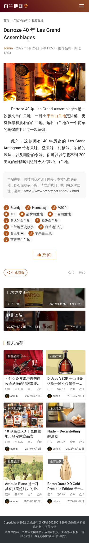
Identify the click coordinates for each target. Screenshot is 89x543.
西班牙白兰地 (20, 240)
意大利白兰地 (20, 220)
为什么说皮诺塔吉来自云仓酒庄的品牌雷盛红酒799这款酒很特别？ (22, 381)
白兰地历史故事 (22, 227)
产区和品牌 (15, 408)
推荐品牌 (64, 48)
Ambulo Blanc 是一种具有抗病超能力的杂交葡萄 (22, 486)
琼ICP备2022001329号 (53, 522)
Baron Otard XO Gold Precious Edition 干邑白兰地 (64, 486)
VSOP (62, 208)
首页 (6, 20)
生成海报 (15, 272)
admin (8, 48)
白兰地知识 (53, 227)
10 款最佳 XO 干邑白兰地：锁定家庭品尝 (23, 433)
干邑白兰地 (56, 116)
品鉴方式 (56, 356)
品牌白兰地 (34, 214)
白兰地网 (17, 233)
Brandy (15, 208)
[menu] (82, 6)
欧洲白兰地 (50, 220)
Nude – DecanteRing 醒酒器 (63, 433)
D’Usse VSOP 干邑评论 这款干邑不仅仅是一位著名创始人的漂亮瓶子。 (65, 381)
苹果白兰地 (43, 233)
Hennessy (39, 208)
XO (12, 214)
